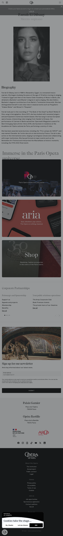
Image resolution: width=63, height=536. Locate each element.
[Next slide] (59, 315)
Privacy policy (9, 519)
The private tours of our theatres (45, 305)
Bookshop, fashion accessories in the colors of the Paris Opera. (31, 263)
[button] (5, 532)
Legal (31, 474)
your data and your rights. (25, 382)
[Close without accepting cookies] (9, 525)
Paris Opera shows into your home (31, 182)
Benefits (5, 308)
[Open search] (2, 2)
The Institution (32, 467)
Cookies (31, 490)
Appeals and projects (10, 302)
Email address (7, 373)
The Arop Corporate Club (42, 299)
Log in (31, 11)
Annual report (31, 469)
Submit (31, 391)
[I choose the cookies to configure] (22, 525)
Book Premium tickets (41, 302)
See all (4, 311)
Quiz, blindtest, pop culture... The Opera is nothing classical (31, 223)
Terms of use (31, 488)
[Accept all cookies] (36, 525)
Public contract (31, 472)
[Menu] (60, 2)
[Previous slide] (55, 315)
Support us (6, 299)
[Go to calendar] (7, 2)
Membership (6, 305)
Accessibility (31, 485)
